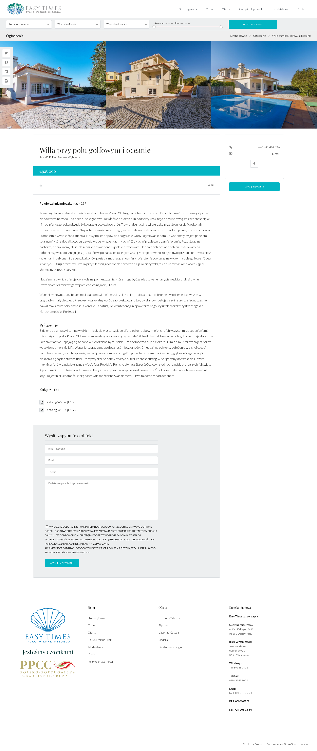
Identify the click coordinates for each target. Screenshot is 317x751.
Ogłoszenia (259, 35)
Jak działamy (280, 9)
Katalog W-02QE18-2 (57, 410)
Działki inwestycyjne (170, 647)
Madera (163, 639)
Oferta (226, 9)
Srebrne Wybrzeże (169, 618)
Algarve (163, 625)
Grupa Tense (290, 744)
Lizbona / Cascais (169, 632)
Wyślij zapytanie (254, 186)
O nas (209, 9)
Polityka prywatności (100, 661)
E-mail (276, 153)
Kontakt (302, 9)
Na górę (304, 744)
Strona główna (188, 9)
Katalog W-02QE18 (56, 402)
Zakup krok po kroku (251, 9)
